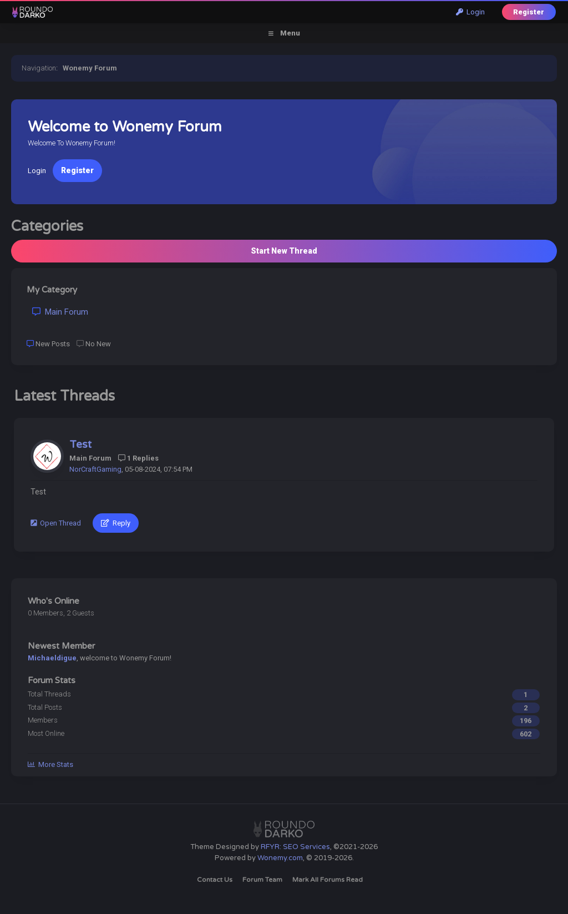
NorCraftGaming (95, 469)
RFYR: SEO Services (295, 846)
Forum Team (262, 879)
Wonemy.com (280, 858)
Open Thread (56, 523)
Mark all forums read (327, 879)
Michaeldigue (52, 658)
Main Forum (60, 312)
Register (528, 12)
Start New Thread (284, 250)
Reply (115, 523)
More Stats (50, 764)
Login (470, 12)
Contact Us (214, 879)
